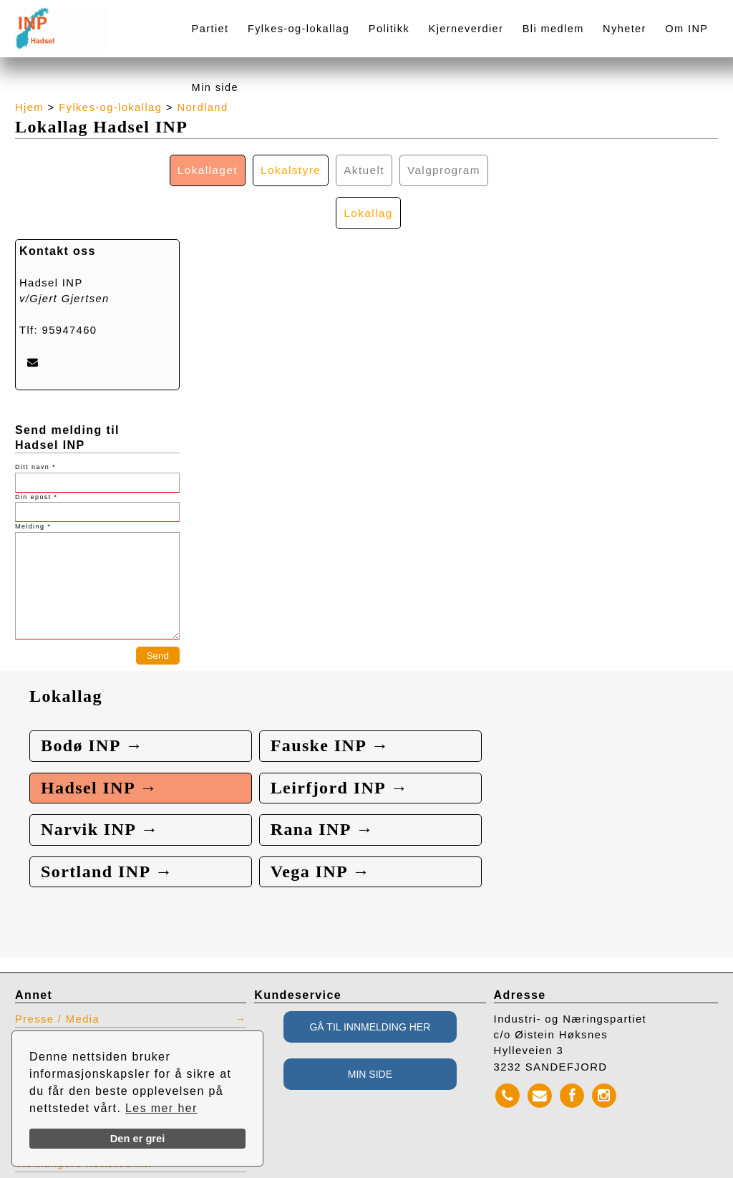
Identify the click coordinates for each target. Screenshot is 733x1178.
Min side (215, 87)
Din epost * (36, 454)
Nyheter (624, 28)
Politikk (389, 28)
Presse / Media (57, 983)
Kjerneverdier (466, 28)
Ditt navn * (35, 425)
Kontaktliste (48, 1007)
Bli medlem (553, 28)
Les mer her (161, 1108)
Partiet (210, 28)
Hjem (29, 107)
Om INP (686, 28)
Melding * (33, 484)
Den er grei (137, 1138)
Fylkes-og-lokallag (298, 28)
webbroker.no (72, 1173)
